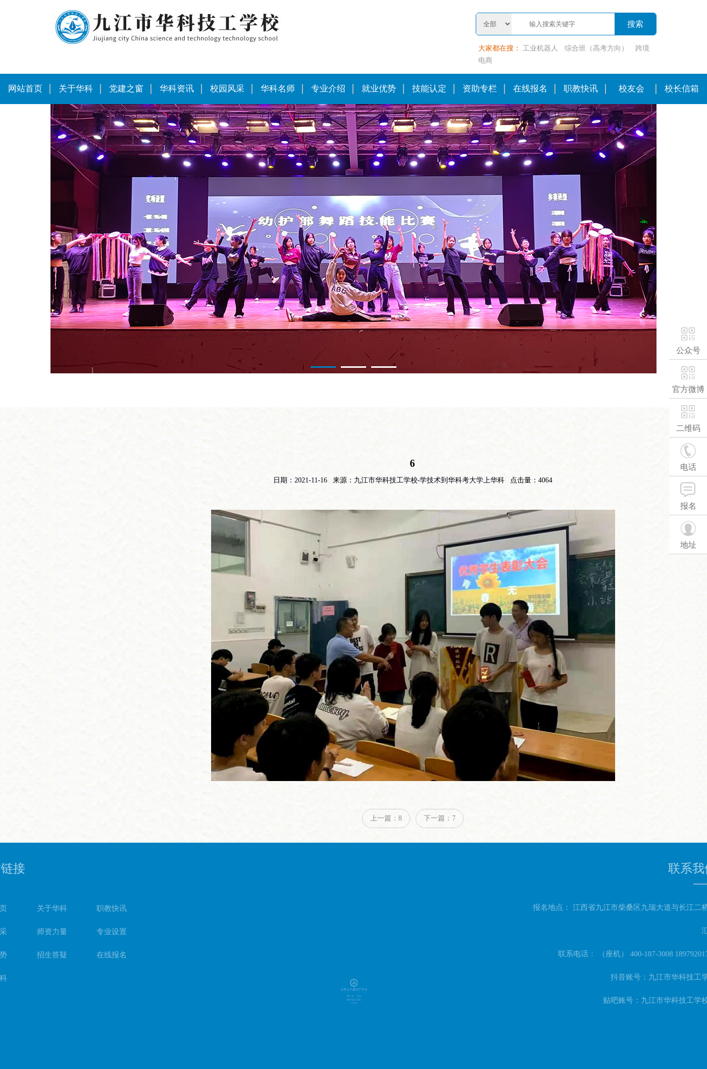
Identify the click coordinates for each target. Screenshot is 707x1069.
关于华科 (76, 88)
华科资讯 (177, 88)
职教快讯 (581, 88)
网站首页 (25, 88)
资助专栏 (480, 88)
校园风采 (227, 88)
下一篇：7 (440, 830)
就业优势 (379, 88)
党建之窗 (126, 88)
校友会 (631, 88)
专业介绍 (328, 88)
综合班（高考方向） (596, 48)
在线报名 (530, 88)
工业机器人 (540, 48)
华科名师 (278, 88)
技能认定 (429, 88)
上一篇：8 (386, 830)
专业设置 (56, 932)
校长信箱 (682, 88)
